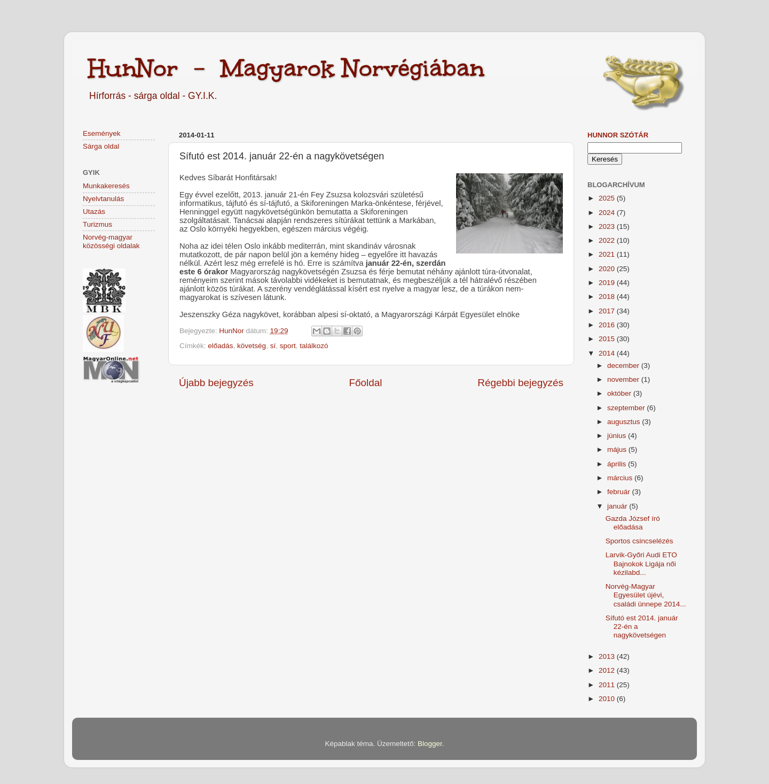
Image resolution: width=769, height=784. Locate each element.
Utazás (94, 211)
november (624, 379)
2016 (608, 325)
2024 (608, 213)
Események (102, 133)
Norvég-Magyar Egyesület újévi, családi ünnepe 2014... (646, 595)
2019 (608, 283)
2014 (608, 353)
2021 (608, 254)
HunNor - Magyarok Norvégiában (286, 68)
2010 (608, 699)
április (617, 464)
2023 (608, 226)
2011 (608, 685)
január (618, 506)
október (620, 393)
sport (288, 346)
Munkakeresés (106, 186)
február (619, 492)
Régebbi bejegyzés (520, 382)
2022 (608, 240)
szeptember (627, 408)
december (624, 366)
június (617, 436)
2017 (608, 311)
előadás (220, 346)
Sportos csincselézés (639, 541)
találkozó (314, 346)
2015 (608, 339)
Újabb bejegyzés (216, 382)
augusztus (624, 422)
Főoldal (365, 382)
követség (251, 346)
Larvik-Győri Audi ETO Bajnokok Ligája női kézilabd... (641, 563)
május (618, 449)
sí (273, 346)
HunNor (232, 331)
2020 (608, 269)
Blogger (430, 744)
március (620, 478)
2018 (608, 297)
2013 (608, 656)
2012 (608, 670)
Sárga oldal (101, 146)
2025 (608, 198)
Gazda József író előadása (633, 522)
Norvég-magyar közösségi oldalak (111, 241)
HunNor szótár (617, 135)
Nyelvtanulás (103, 199)
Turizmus (97, 224)
